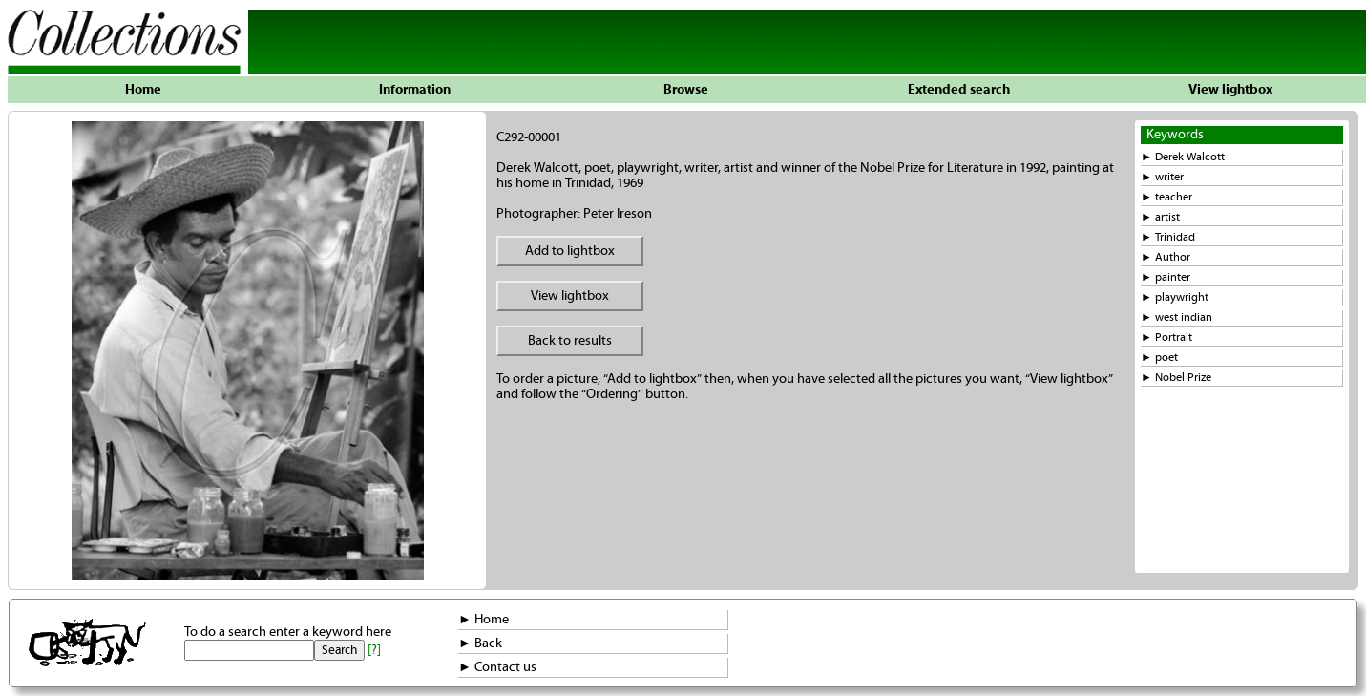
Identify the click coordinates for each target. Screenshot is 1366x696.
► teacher (1166, 197)
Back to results (570, 340)
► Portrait (1166, 337)
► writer (1162, 177)
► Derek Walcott (1183, 157)
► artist (1160, 217)
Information (415, 89)
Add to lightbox (570, 251)
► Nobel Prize (1176, 377)
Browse (685, 89)
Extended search (959, 89)
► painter (1165, 277)
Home (143, 89)
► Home (483, 619)
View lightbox (1230, 89)
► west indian (1176, 317)
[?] (374, 650)
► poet (1159, 357)
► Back (480, 643)
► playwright (1174, 297)
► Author (1165, 257)
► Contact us (497, 667)
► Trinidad (1168, 237)
